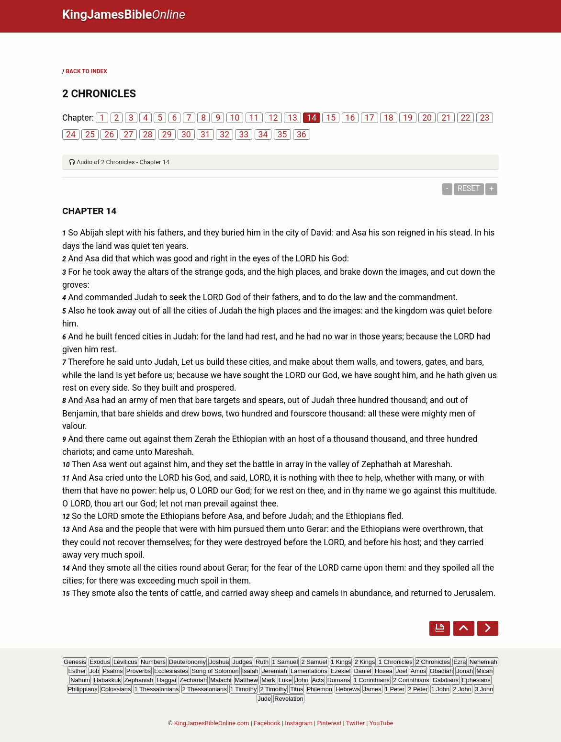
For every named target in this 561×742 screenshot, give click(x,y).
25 (90, 134)
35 (282, 134)
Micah (484, 671)
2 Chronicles (433, 661)
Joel (401, 671)
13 (292, 118)
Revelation (288, 698)
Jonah (464, 671)
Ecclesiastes (171, 671)
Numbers (153, 661)
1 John (440, 689)
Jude (264, 698)
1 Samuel (285, 661)
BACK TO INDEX (86, 71)
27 (128, 134)
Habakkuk (107, 680)
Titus (296, 689)
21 (446, 118)
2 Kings (365, 661)
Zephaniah (138, 680)
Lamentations (309, 671)
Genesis (75, 661)
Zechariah (193, 680)
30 (186, 134)
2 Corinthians (411, 680)
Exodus (100, 661)
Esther (77, 671)
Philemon (319, 689)
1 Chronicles (396, 661)
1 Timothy (243, 689)
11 (254, 118)
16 (350, 118)
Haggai (166, 680)
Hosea (384, 671)
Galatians (446, 680)
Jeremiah (274, 671)
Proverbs (138, 671)
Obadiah (441, 671)
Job (95, 671)
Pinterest (329, 723)
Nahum (80, 680)
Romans (338, 680)
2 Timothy (273, 689)
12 (273, 118)
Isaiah (250, 671)
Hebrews (348, 689)
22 (466, 118)
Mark (268, 680)
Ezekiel (340, 671)
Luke (285, 680)
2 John (462, 689)
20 (427, 118)
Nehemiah (483, 661)
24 (71, 134)
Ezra (459, 661)
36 (301, 134)
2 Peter (417, 689)
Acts (318, 680)
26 (109, 134)
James (372, 689)
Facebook (267, 723)
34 (263, 134)
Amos (418, 671)
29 (167, 134)
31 (205, 134)
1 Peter (394, 689)
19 (408, 118)
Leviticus (125, 661)
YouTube (381, 723)
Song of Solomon (214, 671)
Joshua (219, 661)
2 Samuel (314, 661)
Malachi (220, 680)
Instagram (299, 723)
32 (224, 134)
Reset (469, 188)
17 (369, 118)
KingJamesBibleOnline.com (211, 723)
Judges (242, 661)
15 (331, 118)
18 (388, 118)
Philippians (83, 689)
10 (235, 118)
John (302, 680)
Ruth (262, 661)
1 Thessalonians (157, 689)
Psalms (113, 671)
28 (148, 134)
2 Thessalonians (204, 689)
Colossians (116, 689)
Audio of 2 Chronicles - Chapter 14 (123, 162)
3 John (484, 689)
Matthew (246, 680)
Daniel (362, 671)
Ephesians (476, 680)
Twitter (355, 723)
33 (243, 134)
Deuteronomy (187, 661)
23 (485, 118)
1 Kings (341, 661)
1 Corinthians (372, 680)
